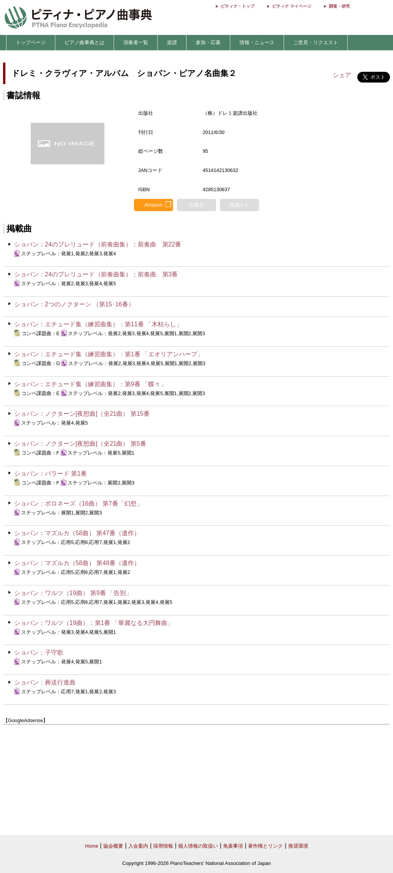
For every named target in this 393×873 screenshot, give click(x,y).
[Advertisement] (196, 779)
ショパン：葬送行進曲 (45, 682)
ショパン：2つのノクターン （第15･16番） (74, 304)
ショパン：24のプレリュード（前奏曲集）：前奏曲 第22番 (98, 244)
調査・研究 (339, 6)
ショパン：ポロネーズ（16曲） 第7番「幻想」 (78, 503)
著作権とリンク (265, 846)
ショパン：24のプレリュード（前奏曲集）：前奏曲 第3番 (96, 274)
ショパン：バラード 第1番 (50, 473)
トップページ (31, 42)
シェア (342, 75)
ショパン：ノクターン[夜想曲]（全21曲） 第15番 (82, 413)
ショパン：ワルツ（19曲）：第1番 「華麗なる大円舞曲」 (93, 623)
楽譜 (172, 42)
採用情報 (163, 846)
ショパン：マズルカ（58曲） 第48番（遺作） (77, 563)
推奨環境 (298, 846)
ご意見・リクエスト (315, 42)
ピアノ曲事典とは (84, 42)
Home (91, 846)
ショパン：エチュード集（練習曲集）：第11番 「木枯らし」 (98, 324)
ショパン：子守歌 (38, 652)
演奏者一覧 (135, 42)
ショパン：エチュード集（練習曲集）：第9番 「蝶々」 (90, 384)
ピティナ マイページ (291, 6)
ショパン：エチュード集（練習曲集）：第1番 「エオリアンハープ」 (108, 354)
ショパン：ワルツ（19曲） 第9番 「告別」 (73, 593)
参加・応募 (208, 42)
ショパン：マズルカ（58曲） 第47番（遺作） (77, 533)
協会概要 (113, 846)
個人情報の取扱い (198, 846)
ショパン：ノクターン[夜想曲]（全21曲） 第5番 (80, 443)
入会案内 (138, 846)
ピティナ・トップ (237, 6)
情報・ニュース (256, 42)
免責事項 (233, 846)
